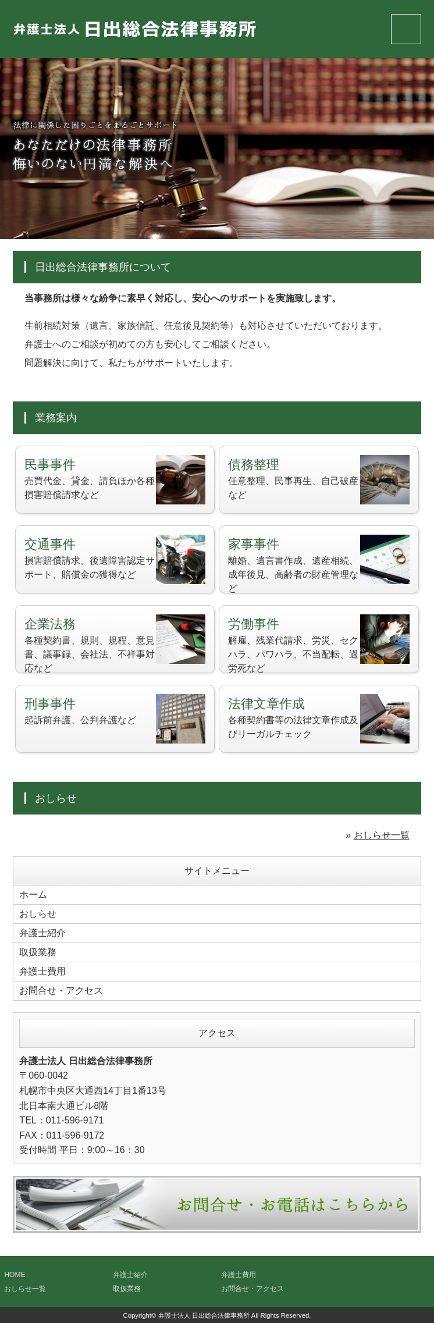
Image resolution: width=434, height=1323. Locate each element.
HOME (14, 1275)
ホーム (33, 894)
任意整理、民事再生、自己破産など (319, 479)
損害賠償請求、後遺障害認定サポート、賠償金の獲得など (115, 559)
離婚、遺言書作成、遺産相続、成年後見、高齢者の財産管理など (319, 564)
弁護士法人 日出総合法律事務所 (204, 1315)
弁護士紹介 (42, 933)
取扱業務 (37, 952)
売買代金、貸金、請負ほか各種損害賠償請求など (115, 479)
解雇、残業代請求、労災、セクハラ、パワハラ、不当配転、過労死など (319, 643)
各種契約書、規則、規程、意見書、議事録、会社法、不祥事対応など (115, 643)
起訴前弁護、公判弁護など (115, 719)
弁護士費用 (42, 971)
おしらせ (37, 914)
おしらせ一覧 (382, 835)
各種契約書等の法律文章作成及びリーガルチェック (319, 719)
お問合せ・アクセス (61, 990)
